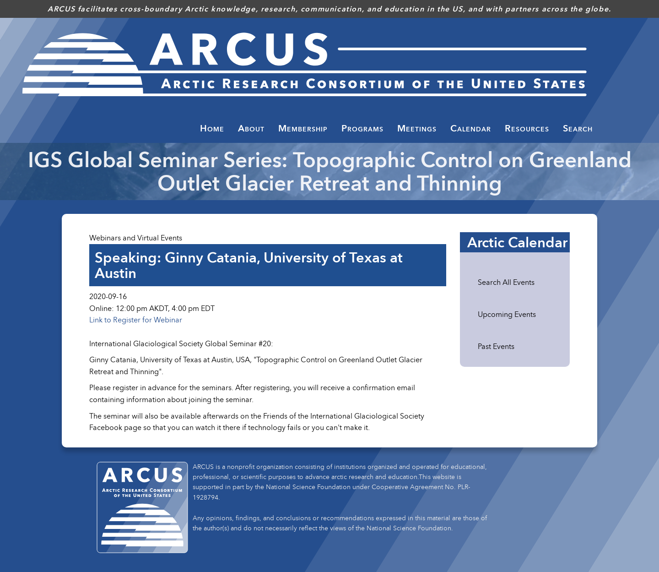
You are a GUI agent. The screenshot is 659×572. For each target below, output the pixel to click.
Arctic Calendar (517, 242)
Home (212, 128)
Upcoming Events (507, 314)
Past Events (496, 346)
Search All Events (506, 282)
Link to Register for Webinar (135, 320)
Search (578, 128)
